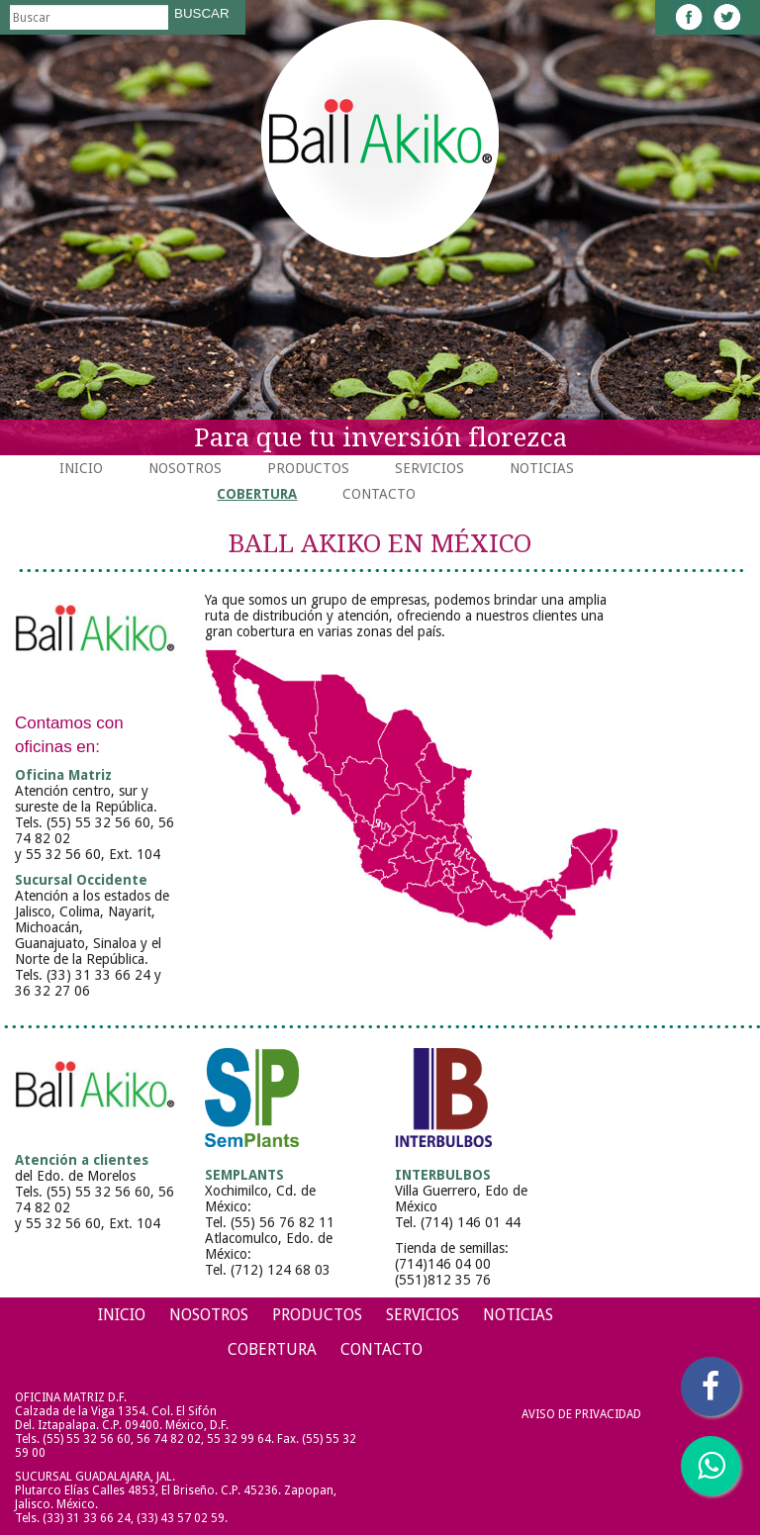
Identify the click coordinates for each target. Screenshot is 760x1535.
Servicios (429, 468)
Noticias (542, 468)
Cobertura (257, 494)
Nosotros (185, 468)
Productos (308, 468)
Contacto (379, 494)
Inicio (81, 468)
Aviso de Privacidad (581, 1414)
